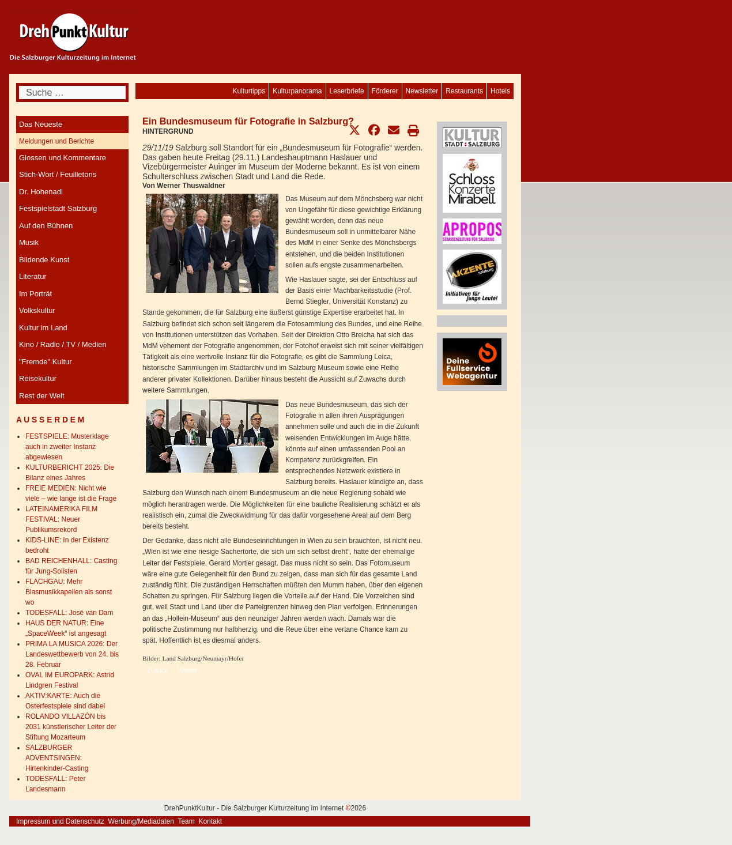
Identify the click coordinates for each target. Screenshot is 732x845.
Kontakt (210, 821)
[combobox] (72, 92)
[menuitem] (500, 91)
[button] (354, 130)
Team (186, 821)
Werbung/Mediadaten (141, 821)
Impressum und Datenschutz (60, 821)
